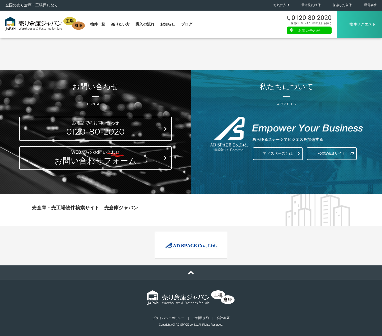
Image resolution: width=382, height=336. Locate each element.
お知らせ (167, 24)
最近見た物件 (311, 5)
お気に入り (281, 5)
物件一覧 (97, 24)
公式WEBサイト (331, 153)
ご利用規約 (201, 318)
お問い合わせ (309, 30)
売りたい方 (120, 24)
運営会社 (370, 5)
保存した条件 (342, 5)
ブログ (186, 24)
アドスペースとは (278, 153)
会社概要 (223, 318)
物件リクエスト (362, 24)
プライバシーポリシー (168, 318)
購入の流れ (145, 24)
